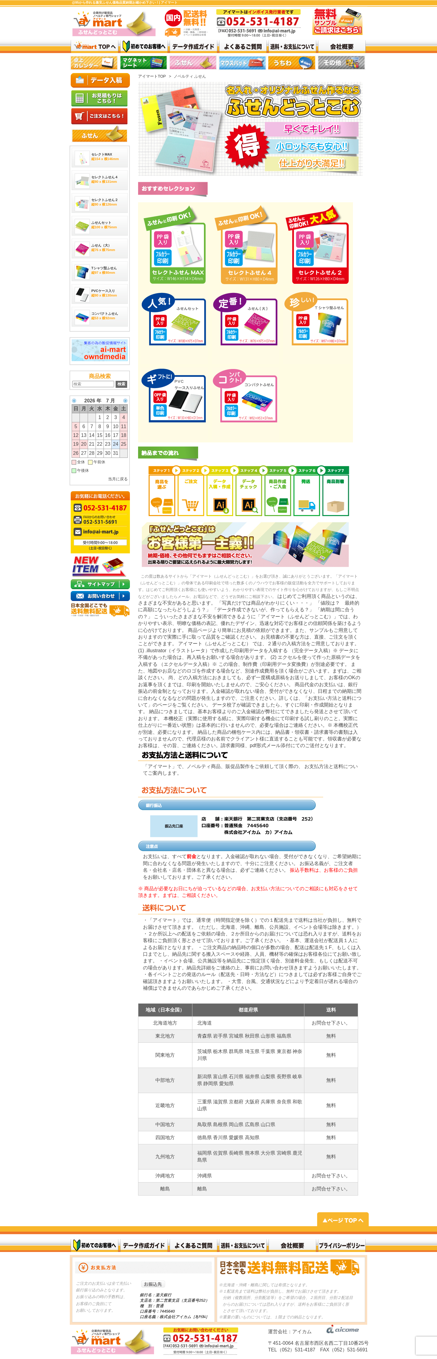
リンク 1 (292, 63)
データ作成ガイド (193, 46)
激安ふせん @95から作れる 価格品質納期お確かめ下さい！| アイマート (94, 46)
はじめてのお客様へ (144, 46)
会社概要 (292, 1245)
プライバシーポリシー (342, 1245)
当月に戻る (118, 479)
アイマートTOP (152, 76)
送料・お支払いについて (292, 46)
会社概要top (342, 46)
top (94, 63)
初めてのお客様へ (94, 1245)
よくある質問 (243, 46)
